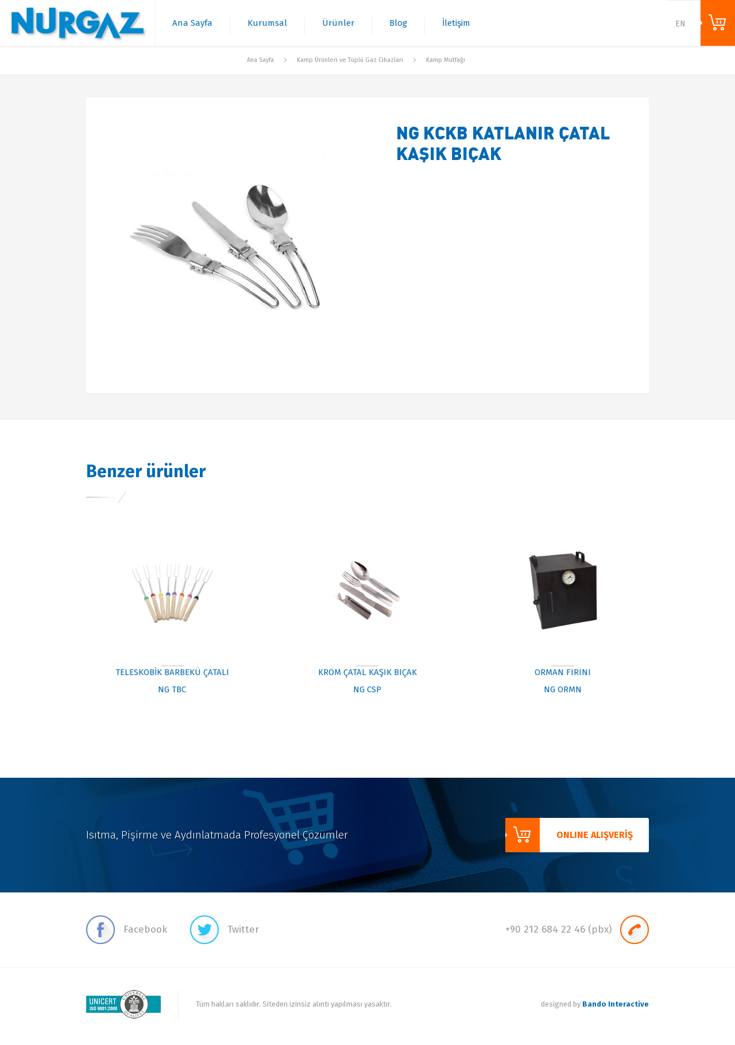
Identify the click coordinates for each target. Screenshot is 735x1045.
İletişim (456, 23)
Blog (398, 23)
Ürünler (338, 23)
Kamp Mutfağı (445, 60)
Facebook (126, 929)
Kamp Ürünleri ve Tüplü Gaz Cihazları (350, 60)
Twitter (224, 929)
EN (680, 24)
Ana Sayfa (192, 23)
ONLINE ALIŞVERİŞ (718, 23)
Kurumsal (267, 23)
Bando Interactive (615, 1004)
